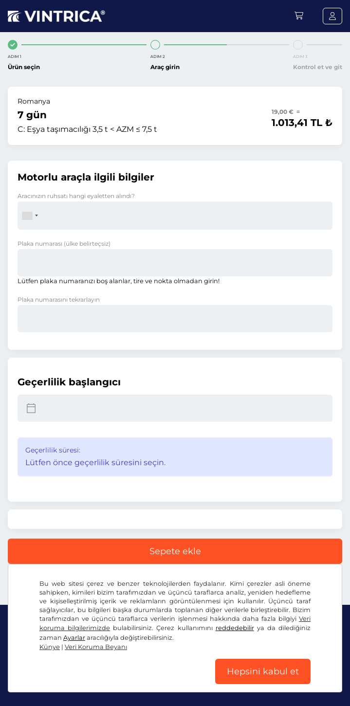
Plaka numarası (64, 243)
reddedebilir (235, 628)
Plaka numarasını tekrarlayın (59, 299)
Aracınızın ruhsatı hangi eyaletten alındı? (76, 195)
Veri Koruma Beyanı (96, 647)
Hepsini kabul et (263, 671)
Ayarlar (74, 637)
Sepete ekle (175, 551)
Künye (49, 647)
